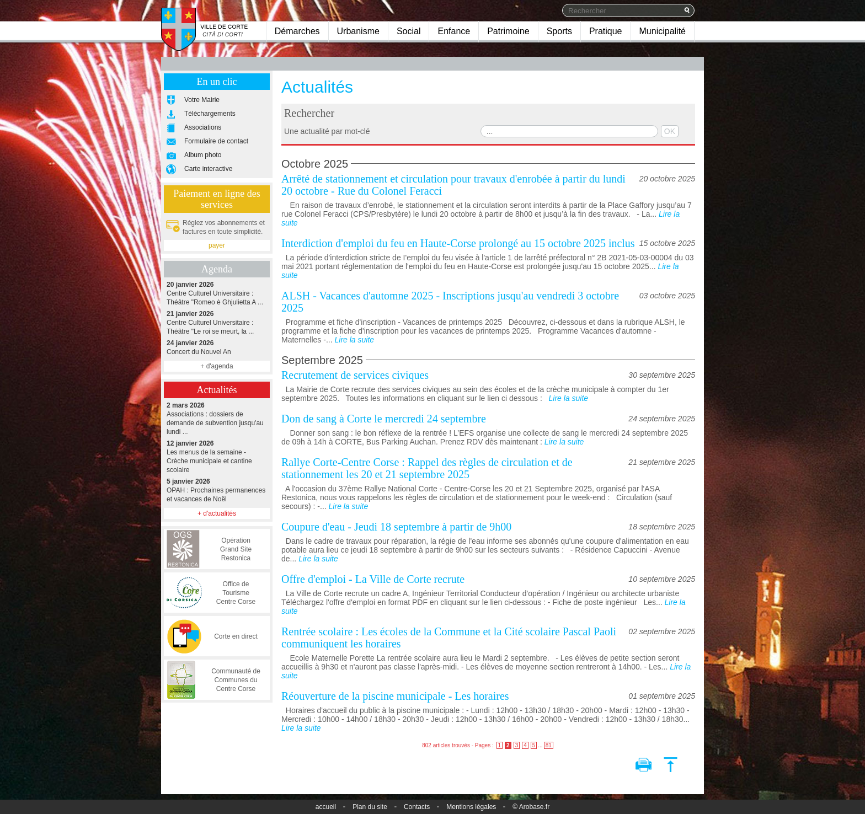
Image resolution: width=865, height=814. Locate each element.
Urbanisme (358, 31)
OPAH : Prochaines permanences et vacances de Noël (217, 490)
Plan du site (370, 807)
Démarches (297, 31)
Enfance (453, 31)
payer (217, 245)
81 (549, 745)
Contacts (417, 807)
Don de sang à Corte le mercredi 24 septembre (383, 419)
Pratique (605, 31)
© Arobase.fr (530, 807)
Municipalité (662, 31)
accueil (326, 807)
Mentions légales (471, 807)
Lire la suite (354, 339)
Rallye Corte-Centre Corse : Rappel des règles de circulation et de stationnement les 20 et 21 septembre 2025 (427, 468)
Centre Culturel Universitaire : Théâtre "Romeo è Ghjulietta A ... (217, 293)
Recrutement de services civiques (355, 375)
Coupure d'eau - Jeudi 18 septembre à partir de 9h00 (396, 527)
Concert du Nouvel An (217, 347)
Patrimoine (508, 31)
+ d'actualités (216, 513)
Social (409, 31)
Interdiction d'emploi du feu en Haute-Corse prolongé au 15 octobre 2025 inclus (458, 243)
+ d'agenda (216, 366)
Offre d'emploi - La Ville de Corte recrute (372, 579)
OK (669, 131)
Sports (559, 31)
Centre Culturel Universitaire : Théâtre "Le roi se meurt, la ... (217, 322)
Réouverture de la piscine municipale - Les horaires (395, 696)
